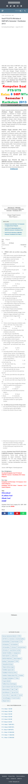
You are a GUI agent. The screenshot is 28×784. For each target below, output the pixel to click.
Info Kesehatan (14, 644)
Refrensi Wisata (6, 689)
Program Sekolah (6, 681)
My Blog (4, 661)
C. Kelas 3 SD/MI (7, 714)
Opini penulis (11, 661)
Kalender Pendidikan (7, 653)
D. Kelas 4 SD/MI (7, 716)
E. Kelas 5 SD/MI (7, 719)
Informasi (13, 647)
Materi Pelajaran (17, 658)
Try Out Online (5, 695)
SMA (12, 689)
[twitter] (10, 6)
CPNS (19, 636)
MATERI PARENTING (7, 658)
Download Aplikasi (20, 638)
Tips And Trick (14, 692)
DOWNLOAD (14, 169)
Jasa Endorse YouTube (15, 650)
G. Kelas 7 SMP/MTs (8, 724)
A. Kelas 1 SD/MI (7, 709)
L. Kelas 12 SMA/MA (8, 737)
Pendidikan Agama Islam (8, 669)
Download (11, 638)
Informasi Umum (21, 647)
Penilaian (21, 675)
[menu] (2, 10)
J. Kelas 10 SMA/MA (8, 732)
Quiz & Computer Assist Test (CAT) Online (11, 686)
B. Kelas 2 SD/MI (7, 711)
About (7, 778)
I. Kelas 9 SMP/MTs (8, 729)
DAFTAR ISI (5, 638)
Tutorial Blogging (6, 698)
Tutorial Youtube (16, 698)
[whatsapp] (23, 513)
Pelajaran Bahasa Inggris (8, 667)
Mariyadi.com (16, 781)
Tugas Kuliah (14, 695)
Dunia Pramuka (15, 641)
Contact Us (13, 778)
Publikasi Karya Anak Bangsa (9, 683)
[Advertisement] (14, 47)
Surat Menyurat (6, 692)
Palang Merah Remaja (7, 664)
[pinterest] (21, 6)
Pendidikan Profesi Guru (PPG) (9, 672)
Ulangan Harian (6, 700)
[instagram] (17, 6)
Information (5, 650)
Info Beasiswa (5, 644)
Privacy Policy (11, 776)
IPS (21, 641)
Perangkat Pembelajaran (8, 678)
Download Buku (6, 641)
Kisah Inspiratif (5, 655)
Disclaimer (4, 776)
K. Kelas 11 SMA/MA (8, 735)
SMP (16, 689)
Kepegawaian (17, 653)
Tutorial (20, 695)
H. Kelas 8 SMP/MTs (8, 727)
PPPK (17, 661)
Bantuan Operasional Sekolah (9, 636)
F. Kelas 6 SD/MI (7, 722)
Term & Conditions (20, 776)
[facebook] (7, 6)
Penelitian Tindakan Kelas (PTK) (9, 675)
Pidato (17, 678)
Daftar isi (19, 778)
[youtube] (14, 6)
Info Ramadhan (6, 647)
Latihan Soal (14, 655)
